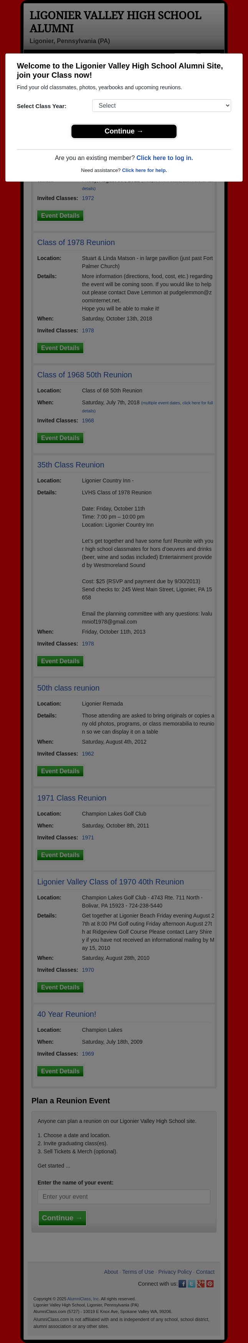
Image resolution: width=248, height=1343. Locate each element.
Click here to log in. (164, 158)
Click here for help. (144, 170)
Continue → (124, 131)
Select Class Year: (41, 106)
